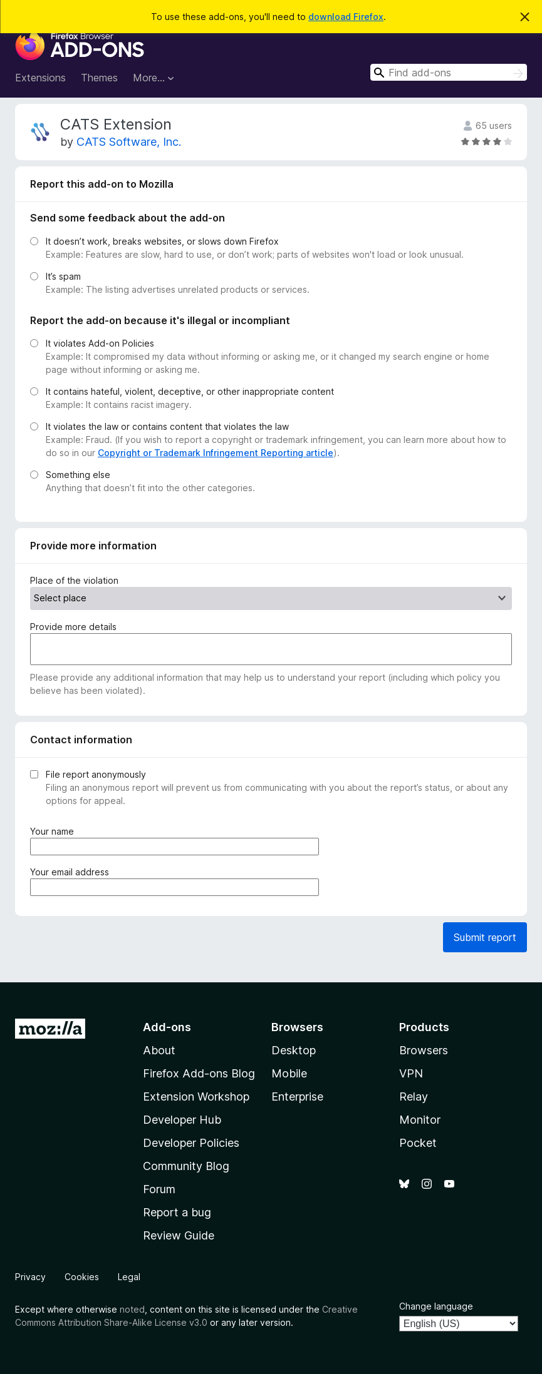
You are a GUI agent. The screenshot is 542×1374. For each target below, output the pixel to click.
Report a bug (177, 1212)
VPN (411, 1073)
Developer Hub (182, 1119)
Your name (54, 831)
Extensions (40, 77)
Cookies (82, 1276)
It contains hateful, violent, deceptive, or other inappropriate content (190, 391)
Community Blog (186, 1166)
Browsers (423, 1050)
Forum (159, 1189)
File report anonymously (96, 774)
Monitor (419, 1119)
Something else (78, 474)
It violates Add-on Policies (100, 343)
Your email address (72, 871)
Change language (436, 1306)
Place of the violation (74, 580)
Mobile (289, 1073)
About (159, 1050)
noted (132, 1309)
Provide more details (73, 626)
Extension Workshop (196, 1096)
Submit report (485, 937)
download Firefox (345, 16)
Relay (413, 1096)
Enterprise (297, 1096)
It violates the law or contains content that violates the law (167, 426)
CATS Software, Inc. (128, 141)
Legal (129, 1276)
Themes (99, 77)
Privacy (30, 1276)
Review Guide (178, 1235)
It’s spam (63, 276)
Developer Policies (191, 1142)
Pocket (418, 1142)
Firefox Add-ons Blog (199, 1073)
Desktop (293, 1050)
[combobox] (448, 72)
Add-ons (167, 1027)
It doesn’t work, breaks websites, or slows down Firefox (162, 241)
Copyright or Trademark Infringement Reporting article (215, 452)
